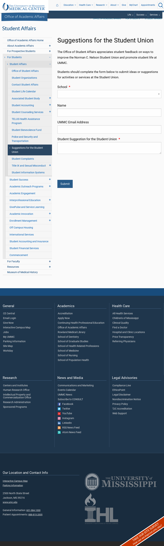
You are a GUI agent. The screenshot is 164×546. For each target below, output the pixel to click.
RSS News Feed (69, 432)
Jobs (6, 337)
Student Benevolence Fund (26, 134)
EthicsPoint (118, 394)
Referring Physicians (123, 346)
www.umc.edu (10, 506)
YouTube (65, 418)
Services (154, 15)
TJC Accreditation (122, 413)
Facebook (65, 408)
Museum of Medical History (22, 276)
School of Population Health (73, 364)
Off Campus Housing (21, 232)
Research (100, 5)
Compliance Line (121, 390)
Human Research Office (16, 394)
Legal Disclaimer (121, 399)
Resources (13, 271)
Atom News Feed (69, 437)
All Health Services (122, 318)
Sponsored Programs (15, 411)
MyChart (133, 5)
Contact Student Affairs (25, 89)
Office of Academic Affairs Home (25, 45)
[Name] (109, 117)
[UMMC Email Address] (109, 134)
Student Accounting (23, 110)
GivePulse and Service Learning (27, 211)
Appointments (148, 5)
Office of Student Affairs (25, 75)
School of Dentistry (68, 341)
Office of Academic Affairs (25, 16)
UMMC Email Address (73, 127)
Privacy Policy (120, 408)
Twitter (64, 413)
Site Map (8, 350)
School (63, 91)
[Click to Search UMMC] (161, 5)
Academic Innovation (21, 218)
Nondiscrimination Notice (126, 404)
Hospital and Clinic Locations (128, 337)
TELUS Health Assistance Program (26, 125)
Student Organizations (24, 82)
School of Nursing (68, 360)
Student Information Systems (28, 177)
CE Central (9, 318)
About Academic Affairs (20, 50)
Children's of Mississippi (125, 323)
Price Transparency (123, 341)
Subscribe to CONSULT (70, 404)
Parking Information (14, 346)
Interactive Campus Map (16, 332)
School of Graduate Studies (73, 346)
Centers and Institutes (15, 390)
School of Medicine (68, 355)
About (113, 5)
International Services (22, 239)
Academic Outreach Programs (26, 191)
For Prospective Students (21, 55)
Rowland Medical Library (71, 337)
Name (61, 110)
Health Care (85, 5)
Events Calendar (67, 394)
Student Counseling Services (27, 116)
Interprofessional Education (25, 204)
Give (124, 5)
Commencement (19, 259)
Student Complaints (23, 163)
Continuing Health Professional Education (81, 327)
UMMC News (65, 399)
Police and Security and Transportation (25, 143)
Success (140, 15)
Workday (8, 355)
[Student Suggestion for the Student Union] (109, 153)
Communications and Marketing (76, 390)
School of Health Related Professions (78, 350)
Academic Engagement (22, 198)
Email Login (9, 323)
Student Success (19, 184)
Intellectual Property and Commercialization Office (17, 401)
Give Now (8, 327)
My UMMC (9, 341)
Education (69, 5)
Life (129, 15)
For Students (133, 23)
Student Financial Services (24, 253)
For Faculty (13, 266)
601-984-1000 (33, 515)
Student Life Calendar (24, 96)
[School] (109, 99)
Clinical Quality (120, 327)
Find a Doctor (119, 332)
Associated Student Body (26, 103)
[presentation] (84, 168)
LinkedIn (65, 427)
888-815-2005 (35, 519)
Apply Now (64, 323)
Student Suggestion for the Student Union (88, 144)
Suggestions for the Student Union (27, 154)
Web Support (119, 418)
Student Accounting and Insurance (29, 246)
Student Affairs (153, 23)
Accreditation (65, 318)
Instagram (66, 423)
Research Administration (17, 407)
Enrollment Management (23, 225)
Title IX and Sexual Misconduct (29, 170)
